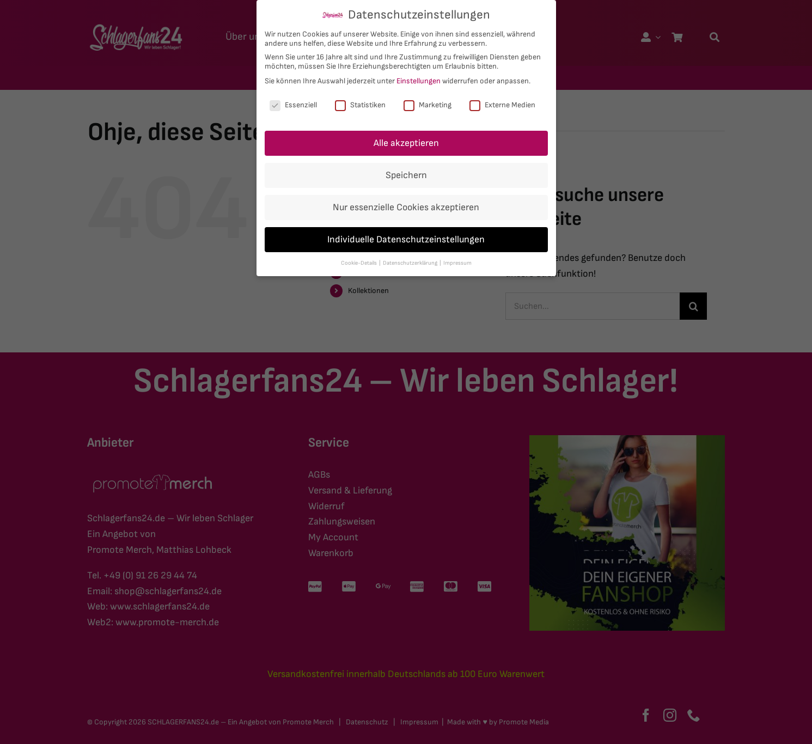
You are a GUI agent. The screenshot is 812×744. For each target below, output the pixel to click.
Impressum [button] (457, 263)
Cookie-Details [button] (359, 263)
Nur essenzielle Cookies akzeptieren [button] (406, 207)
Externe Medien (502, 104)
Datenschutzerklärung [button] (410, 263)
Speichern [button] (406, 175)
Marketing (427, 104)
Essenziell (293, 104)
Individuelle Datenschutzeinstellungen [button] (406, 239)
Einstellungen (418, 81)
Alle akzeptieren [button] (406, 143)
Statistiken (360, 104)
